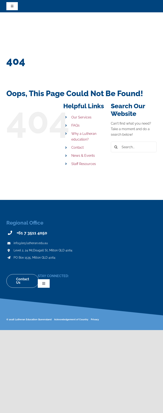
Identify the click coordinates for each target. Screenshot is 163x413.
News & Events (83, 156)
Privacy (95, 319)
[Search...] (134, 147)
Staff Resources (83, 164)
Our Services (81, 117)
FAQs (75, 125)
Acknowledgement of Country (71, 319)
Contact (77, 147)
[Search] (116, 147)
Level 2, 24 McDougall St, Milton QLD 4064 (43, 250)
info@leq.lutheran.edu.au (31, 243)
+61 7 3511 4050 (32, 232)
